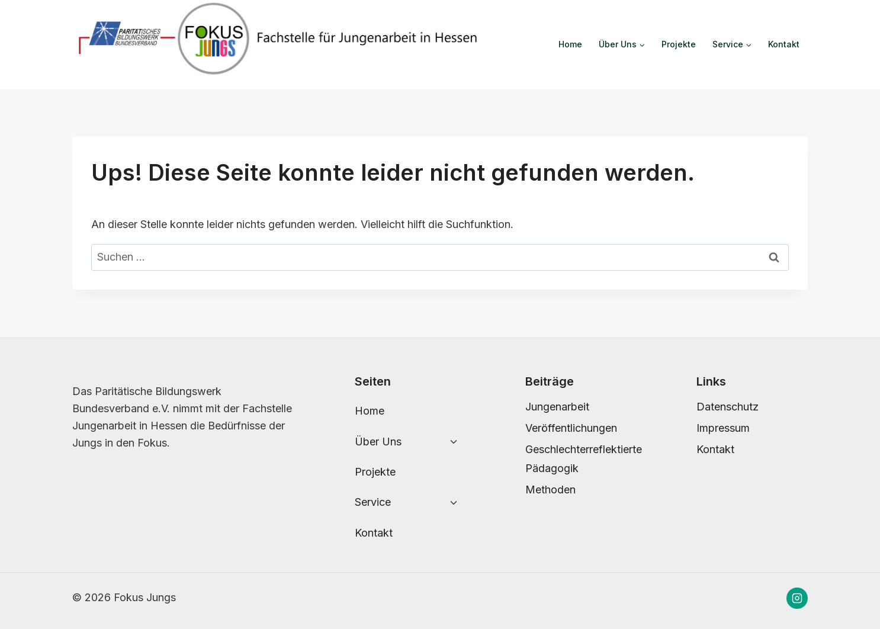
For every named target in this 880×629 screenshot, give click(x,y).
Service (373, 502)
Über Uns (378, 441)
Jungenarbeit (557, 406)
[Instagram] (797, 598)
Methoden (550, 489)
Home (570, 44)
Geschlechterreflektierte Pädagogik (581, 458)
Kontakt (783, 44)
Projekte (678, 44)
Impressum (723, 428)
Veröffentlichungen (571, 428)
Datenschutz (727, 406)
